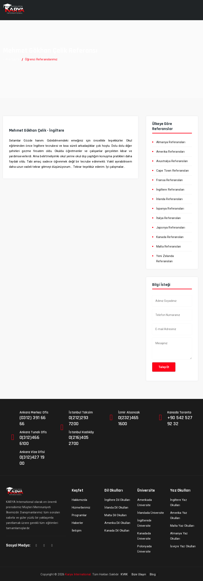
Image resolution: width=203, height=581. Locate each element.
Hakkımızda (79, 500)
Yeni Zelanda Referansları (165, 258)
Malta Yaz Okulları (182, 526)
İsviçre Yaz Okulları (183, 546)
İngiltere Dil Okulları (117, 500)
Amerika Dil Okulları (117, 523)
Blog (153, 574)
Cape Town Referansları (172, 170)
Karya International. (78, 574)
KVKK (124, 574)
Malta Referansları (168, 246)
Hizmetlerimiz (81, 507)
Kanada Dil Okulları (116, 530)
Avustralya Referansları (172, 161)
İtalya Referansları (168, 218)
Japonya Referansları (170, 227)
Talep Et (163, 367)
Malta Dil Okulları (115, 515)
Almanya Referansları (170, 142)
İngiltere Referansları (170, 189)
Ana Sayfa (11, 59)
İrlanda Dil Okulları (116, 507)
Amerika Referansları (170, 151)
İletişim (77, 530)
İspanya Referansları (170, 208)
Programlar (79, 515)
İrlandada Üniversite (150, 513)
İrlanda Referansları (169, 199)
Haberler (77, 523)
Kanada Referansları (170, 237)
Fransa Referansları (169, 180)
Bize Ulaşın (139, 574)
